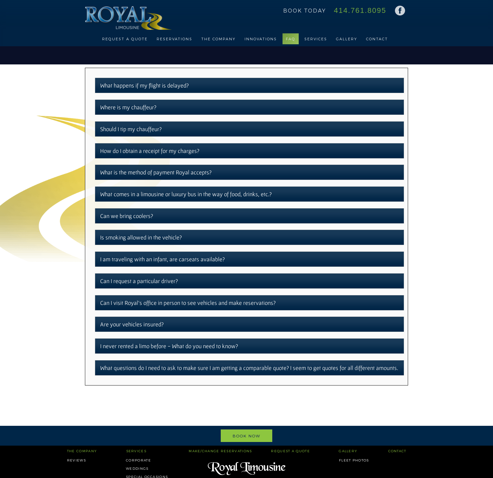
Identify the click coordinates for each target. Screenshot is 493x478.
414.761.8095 (360, 10)
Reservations (174, 39)
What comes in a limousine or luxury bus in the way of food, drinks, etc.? (186, 194)
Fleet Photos (354, 460)
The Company (218, 39)
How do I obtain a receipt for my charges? (149, 150)
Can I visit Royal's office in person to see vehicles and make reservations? (188, 302)
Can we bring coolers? (126, 215)
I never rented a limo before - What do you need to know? (169, 346)
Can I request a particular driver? (139, 280)
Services (315, 39)
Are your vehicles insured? (132, 324)
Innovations (261, 39)
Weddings (137, 468)
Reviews (76, 460)
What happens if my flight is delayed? (144, 85)
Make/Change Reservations (220, 451)
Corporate (138, 460)
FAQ (290, 39)
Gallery (346, 39)
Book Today (304, 10)
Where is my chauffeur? (128, 107)
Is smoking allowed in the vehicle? (141, 237)
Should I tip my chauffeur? (131, 129)
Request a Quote (125, 39)
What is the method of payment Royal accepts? (155, 172)
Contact (377, 39)
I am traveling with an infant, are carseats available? (162, 259)
